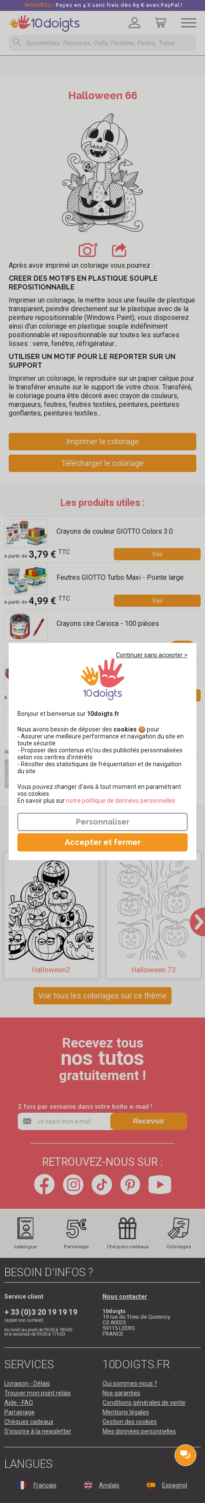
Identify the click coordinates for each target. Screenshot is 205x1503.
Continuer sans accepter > (152, 655)
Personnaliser (102, 821)
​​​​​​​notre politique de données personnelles (120, 800)
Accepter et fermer (103, 842)
